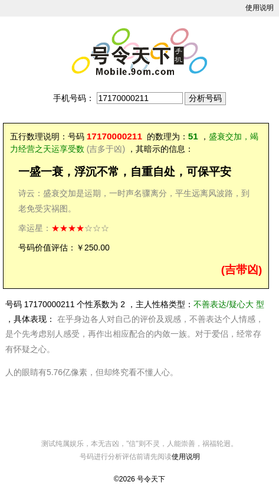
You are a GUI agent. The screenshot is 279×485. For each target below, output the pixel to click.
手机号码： (73, 98)
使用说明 (259, 8)
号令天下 (151, 479)
